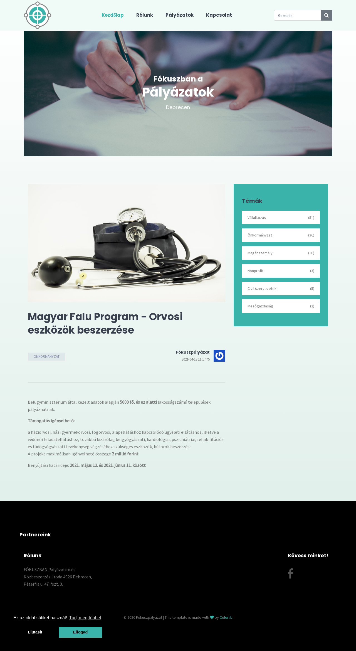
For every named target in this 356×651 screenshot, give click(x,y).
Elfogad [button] (80, 632)
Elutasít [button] (35, 632)
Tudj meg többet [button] (85, 617)
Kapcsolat (219, 15)
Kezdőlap (113, 15)
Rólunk (144, 15)
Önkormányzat (47, 356)
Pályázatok (179, 15)
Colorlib (226, 617)
